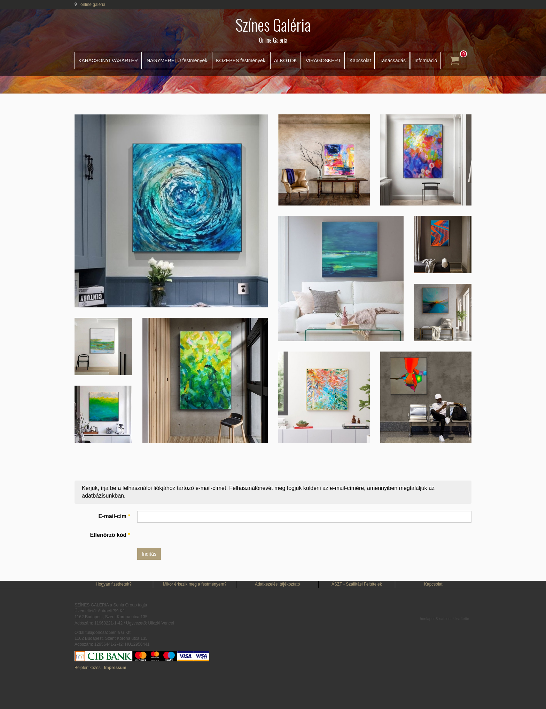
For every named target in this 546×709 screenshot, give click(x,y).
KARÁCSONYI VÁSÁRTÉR (108, 60)
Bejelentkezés (88, 667)
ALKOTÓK (285, 60)
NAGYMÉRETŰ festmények (177, 60)
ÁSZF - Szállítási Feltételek (357, 584)
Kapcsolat (360, 60)
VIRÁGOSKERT (323, 60)
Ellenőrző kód (110, 535)
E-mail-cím (114, 516)
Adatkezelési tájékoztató (277, 584)
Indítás (149, 554)
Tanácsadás (393, 60)
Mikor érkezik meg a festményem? (195, 584)
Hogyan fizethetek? (114, 584)
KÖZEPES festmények (240, 60)
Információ (425, 60)
